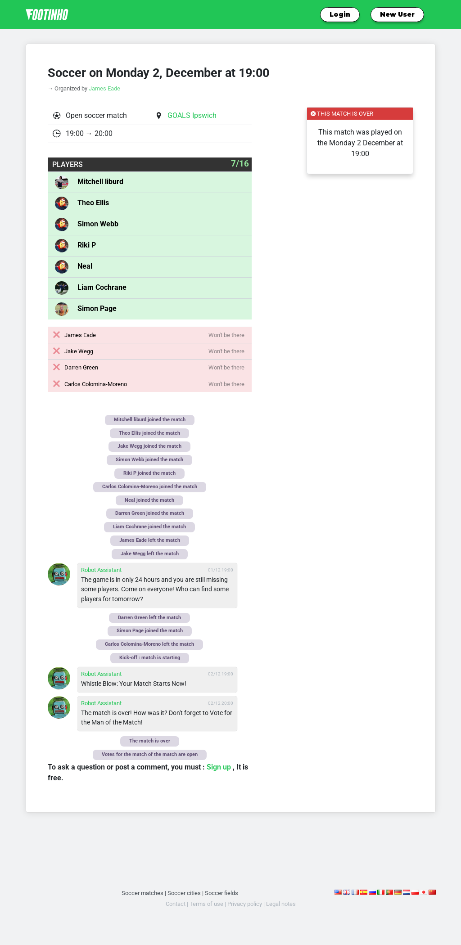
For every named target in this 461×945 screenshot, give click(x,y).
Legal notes (281, 903)
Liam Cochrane (102, 287)
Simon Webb (97, 224)
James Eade (104, 88)
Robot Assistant (101, 570)
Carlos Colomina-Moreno (95, 384)
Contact (175, 903)
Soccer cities (184, 893)
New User (397, 14)
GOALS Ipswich (192, 115)
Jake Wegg (78, 351)
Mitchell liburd (100, 181)
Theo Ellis (93, 202)
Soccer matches (142, 893)
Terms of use (206, 903)
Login (340, 14)
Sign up (220, 767)
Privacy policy (244, 903)
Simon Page (97, 308)
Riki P (86, 245)
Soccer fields (221, 893)
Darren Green (81, 367)
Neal (84, 266)
